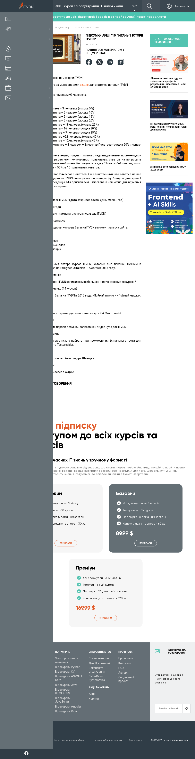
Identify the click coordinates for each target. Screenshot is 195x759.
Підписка (38, 6)
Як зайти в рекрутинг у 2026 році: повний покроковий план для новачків (168, 127)
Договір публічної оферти (107, 740)
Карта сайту (135, 740)
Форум (28, 707)
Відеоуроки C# (65, 671)
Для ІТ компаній (99, 663)
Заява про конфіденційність (70, 740)
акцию (84, 84)
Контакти (124, 663)
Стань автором (99, 658)
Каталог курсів (33, 667)
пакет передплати (151, 17)
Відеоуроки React (67, 711)
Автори (123, 672)
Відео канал (32, 698)
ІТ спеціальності (34, 671)
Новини (94, 698)
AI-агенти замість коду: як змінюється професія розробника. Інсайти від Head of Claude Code (168, 82)
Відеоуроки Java (66, 685)
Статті (28, 702)
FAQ (121, 668)
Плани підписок (34, 676)
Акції (92, 693)
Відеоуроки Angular (68, 706)
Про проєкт (125, 658)
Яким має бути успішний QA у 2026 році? (168, 168)
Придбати (66, 543)
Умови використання (36, 740)
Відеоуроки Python (67, 667)
